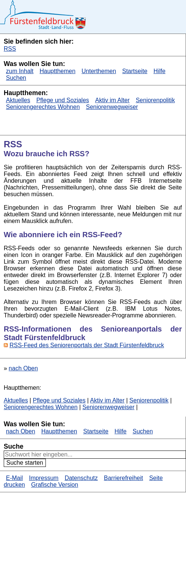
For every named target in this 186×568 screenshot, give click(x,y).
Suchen (16, 78)
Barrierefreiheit (123, 478)
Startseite (135, 71)
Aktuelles (18, 100)
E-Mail (14, 478)
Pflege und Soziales (62, 100)
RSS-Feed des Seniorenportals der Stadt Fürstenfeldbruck (86, 345)
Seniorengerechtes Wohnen (43, 107)
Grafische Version (54, 484)
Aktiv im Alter (112, 100)
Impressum (44, 478)
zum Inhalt (20, 71)
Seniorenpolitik (155, 100)
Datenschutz (81, 478)
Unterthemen (99, 71)
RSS (10, 48)
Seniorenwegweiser (112, 107)
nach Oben (23, 368)
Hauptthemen (57, 71)
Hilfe (159, 71)
